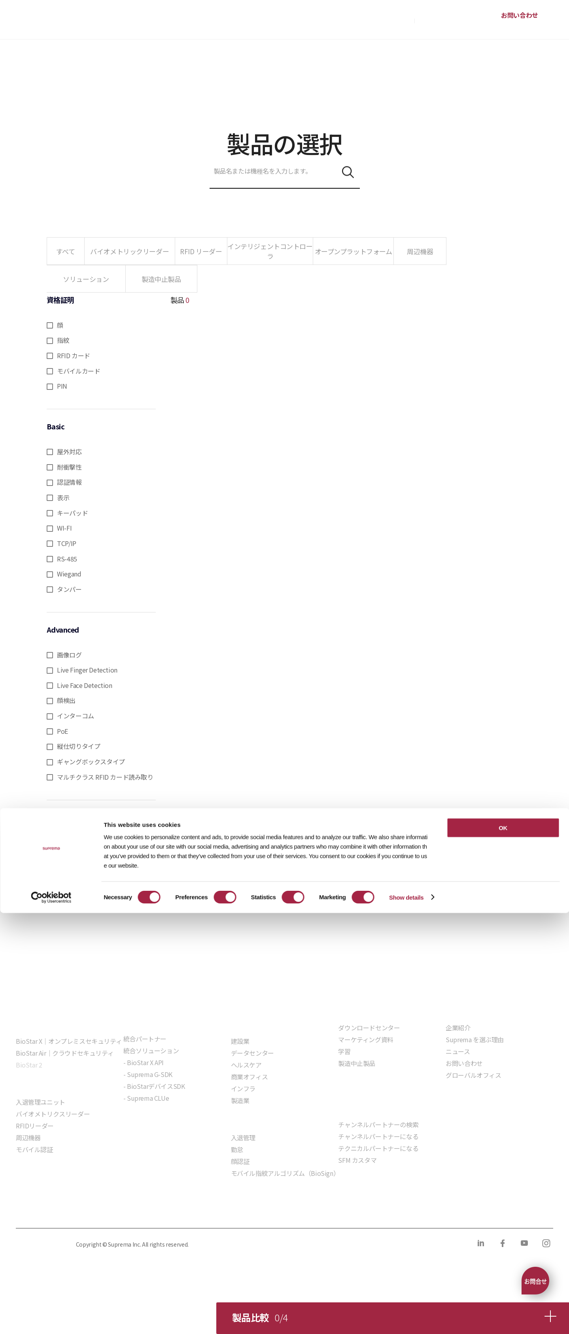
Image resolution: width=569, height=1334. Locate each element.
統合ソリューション (151, 1050)
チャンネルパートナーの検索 (378, 1124)
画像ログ (69, 654)
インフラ (243, 1088)
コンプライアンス (174, 1211)
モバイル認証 (34, 1149)
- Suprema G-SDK (147, 1074)
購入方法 (399, 20)
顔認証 (240, 1161)
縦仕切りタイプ (78, 746)
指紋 (63, 340)
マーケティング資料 (365, 1039)
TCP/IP (66, 543)
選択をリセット (102, 821)
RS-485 (67, 558)
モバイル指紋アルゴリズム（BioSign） (285, 1173)
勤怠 (237, 1149)
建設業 (240, 1041)
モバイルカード (78, 371)
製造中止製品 (356, 1063)
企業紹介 (458, 1027)
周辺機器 (28, 1137)
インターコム (75, 715)
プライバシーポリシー (45, 1211)
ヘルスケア (246, 1064)
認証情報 (69, 482)
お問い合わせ (519, 15)
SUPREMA (44, 22)
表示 (63, 497)
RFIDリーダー (35, 1125)
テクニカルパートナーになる (378, 1148)
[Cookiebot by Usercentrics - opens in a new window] (51, 1319)
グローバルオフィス (473, 1075)
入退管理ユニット (40, 1102)
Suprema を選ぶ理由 (475, 1039)
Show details (406, 1318)
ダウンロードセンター (369, 1027)
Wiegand (69, 573)
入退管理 (243, 1137)
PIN (62, 386)
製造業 (240, 1100)
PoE (62, 731)
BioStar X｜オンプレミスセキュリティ (69, 1041)
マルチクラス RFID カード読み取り (105, 777)
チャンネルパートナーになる (378, 1136)
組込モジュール (144, 1120)
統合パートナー (144, 1038)
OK (503, 1248)
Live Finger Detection (87, 670)
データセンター (252, 1053)
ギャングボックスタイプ (91, 761)
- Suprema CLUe (146, 1098)
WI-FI (64, 528)
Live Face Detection (84, 685)
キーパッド (72, 513)
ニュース (458, 1051)
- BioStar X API (143, 1062)
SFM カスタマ (357, 1160)
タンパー (69, 589)
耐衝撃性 (69, 467)
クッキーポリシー (112, 1211)
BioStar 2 (29, 1064)
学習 (344, 1051)
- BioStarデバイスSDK (154, 1086)
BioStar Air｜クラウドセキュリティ (64, 1053)
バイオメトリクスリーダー (53, 1114)
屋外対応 (69, 451)
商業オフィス (249, 1076)
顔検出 (66, 700)
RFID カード (73, 355)
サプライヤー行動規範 (242, 1211)
